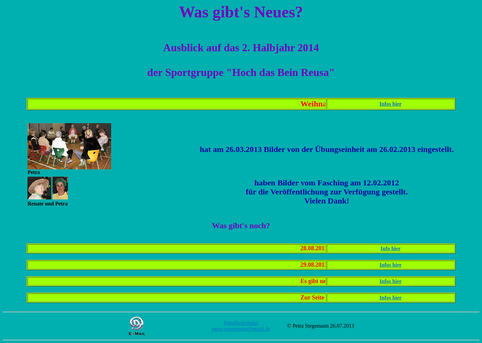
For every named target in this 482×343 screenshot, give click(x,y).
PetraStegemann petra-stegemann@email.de (241, 326)
